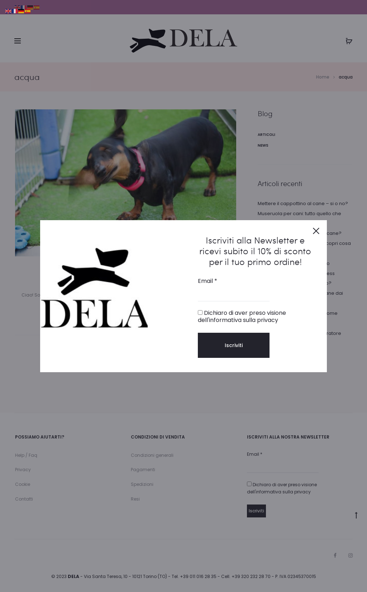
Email (207, 281)
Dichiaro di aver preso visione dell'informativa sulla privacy (242, 316)
